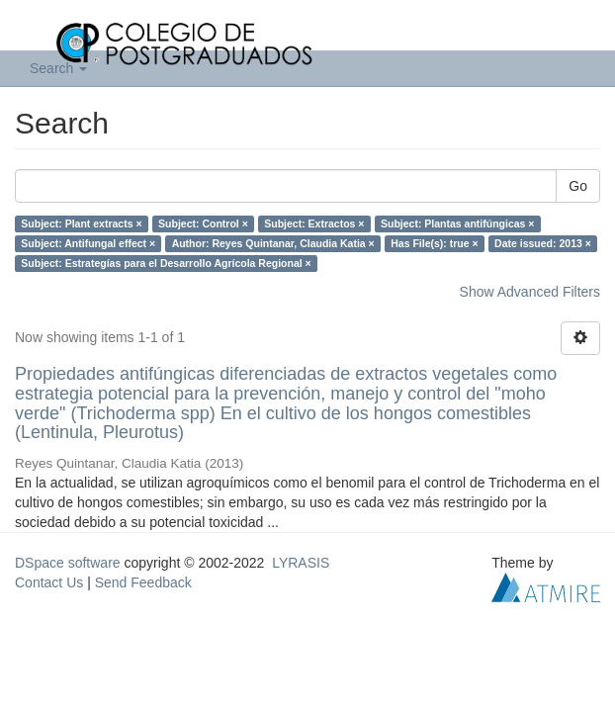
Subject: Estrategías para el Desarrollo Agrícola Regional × (165, 263)
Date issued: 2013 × (542, 243)
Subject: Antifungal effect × (88, 243)
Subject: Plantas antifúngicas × (458, 223)
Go (578, 186)
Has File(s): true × (434, 243)
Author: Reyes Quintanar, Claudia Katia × (273, 243)
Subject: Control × (203, 223)
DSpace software (68, 563)
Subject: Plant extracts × (81, 223)
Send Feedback (143, 582)
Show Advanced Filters (530, 292)
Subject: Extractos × (314, 223)
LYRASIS (300, 563)
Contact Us (49, 582)
